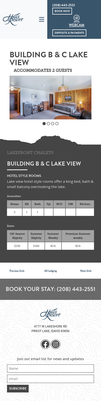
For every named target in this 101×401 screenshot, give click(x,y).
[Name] (50, 368)
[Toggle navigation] (42, 19)
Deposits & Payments (69, 33)
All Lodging (50, 271)
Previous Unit (17, 271)
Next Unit (85, 271)
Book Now (62, 11)
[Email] (50, 379)
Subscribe (17, 388)
